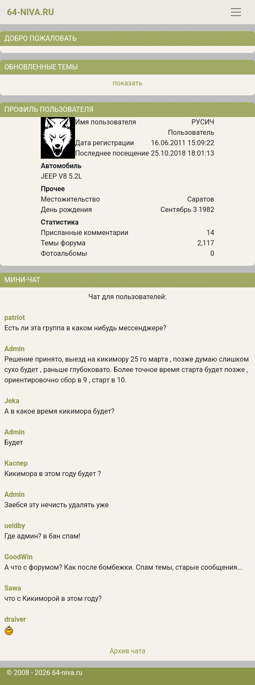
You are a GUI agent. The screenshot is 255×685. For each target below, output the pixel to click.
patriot (14, 317)
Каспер (16, 463)
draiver (15, 619)
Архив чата (127, 651)
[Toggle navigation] (236, 12)
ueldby (14, 526)
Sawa (12, 588)
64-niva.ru (30, 12)
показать (128, 83)
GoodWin (18, 557)
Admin (14, 349)
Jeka (12, 401)
